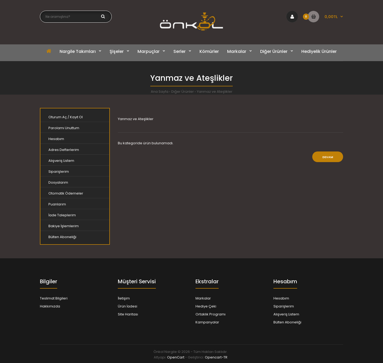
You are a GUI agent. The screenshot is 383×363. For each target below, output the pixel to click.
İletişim (124, 298)
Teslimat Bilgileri (54, 298)
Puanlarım (57, 204)
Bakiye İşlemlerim (63, 226)
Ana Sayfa (159, 91)
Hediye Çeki (205, 306)
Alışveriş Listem (61, 160)
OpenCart (175, 357)
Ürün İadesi (127, 306)
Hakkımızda (50, 306)
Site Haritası (128, 314)
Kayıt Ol (76, 117)
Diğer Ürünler (182, 91)
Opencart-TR (216, 357)
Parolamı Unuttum (63, 127)
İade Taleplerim (62, 215)
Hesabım (56, 138)
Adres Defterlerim (63, 149)
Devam (327, 157)
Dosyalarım (58, 182)
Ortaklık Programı (210, 314)
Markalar (203, 298)
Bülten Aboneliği (62, 236)
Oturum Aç (57, 117)
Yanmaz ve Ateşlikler (214, 91)
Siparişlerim (58, 171)
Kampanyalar (207, 322)
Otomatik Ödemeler (65, 193)
